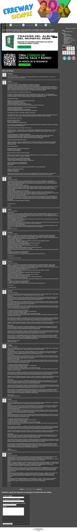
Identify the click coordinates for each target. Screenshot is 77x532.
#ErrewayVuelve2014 (68, 38)
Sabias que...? (67, 39)
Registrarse (74, 28)
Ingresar (10, 495)
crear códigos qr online (18, 30)
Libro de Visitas (67, 42)
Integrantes (17, 25)
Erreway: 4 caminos (68, 35)
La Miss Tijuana (67, 37)
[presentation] (14, 519)
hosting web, (10, 29)
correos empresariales (25, 29)
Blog (6, 25)
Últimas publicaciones (68, 31)
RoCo (65, 36)
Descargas (66, 43)
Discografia (29, 25)
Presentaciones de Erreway (69, 40)
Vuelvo (40, 25)
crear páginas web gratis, (38, 29)
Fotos (50, 25)
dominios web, (16, 29)
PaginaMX (51, 29)
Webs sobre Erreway (68, 41)
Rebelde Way (66, 34)
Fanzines (66, 40)
